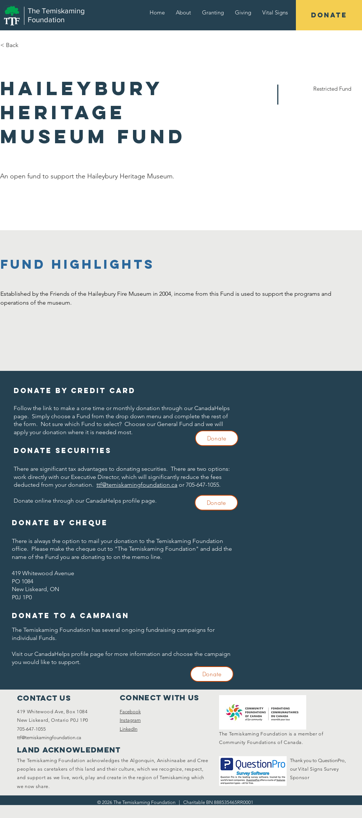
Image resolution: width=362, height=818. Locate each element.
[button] (183, 12)
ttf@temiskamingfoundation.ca (136, 484)
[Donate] (216, 438)
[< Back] (26, 45)
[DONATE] (329, 15)
